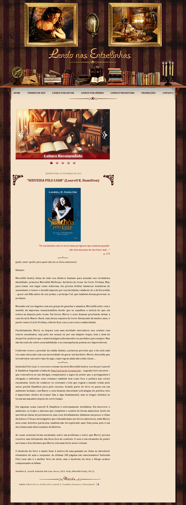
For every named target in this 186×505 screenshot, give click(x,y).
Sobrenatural (88, 484)
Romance (76, 484)
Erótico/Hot (45, 484)
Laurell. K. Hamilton (61, 484)
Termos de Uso (36, 93)
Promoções (148, 93)
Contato (168, 93)
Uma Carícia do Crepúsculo (66, 370)
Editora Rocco (32, 484)
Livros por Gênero (92, 93)
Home (17, 93)
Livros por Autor (63, 93)
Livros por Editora (123, 93)
